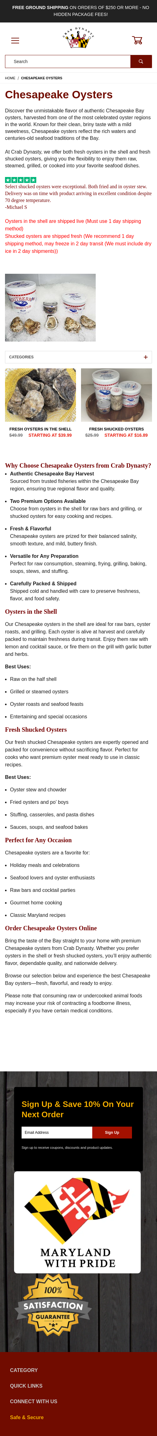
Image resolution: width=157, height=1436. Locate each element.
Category (78, 1370)
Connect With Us (78, 1401)
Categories (78, 357)
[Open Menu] (15, 41)
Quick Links (78, 1386)
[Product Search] (67, 61)
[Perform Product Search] (141, 61)
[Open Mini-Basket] (141, 40)
